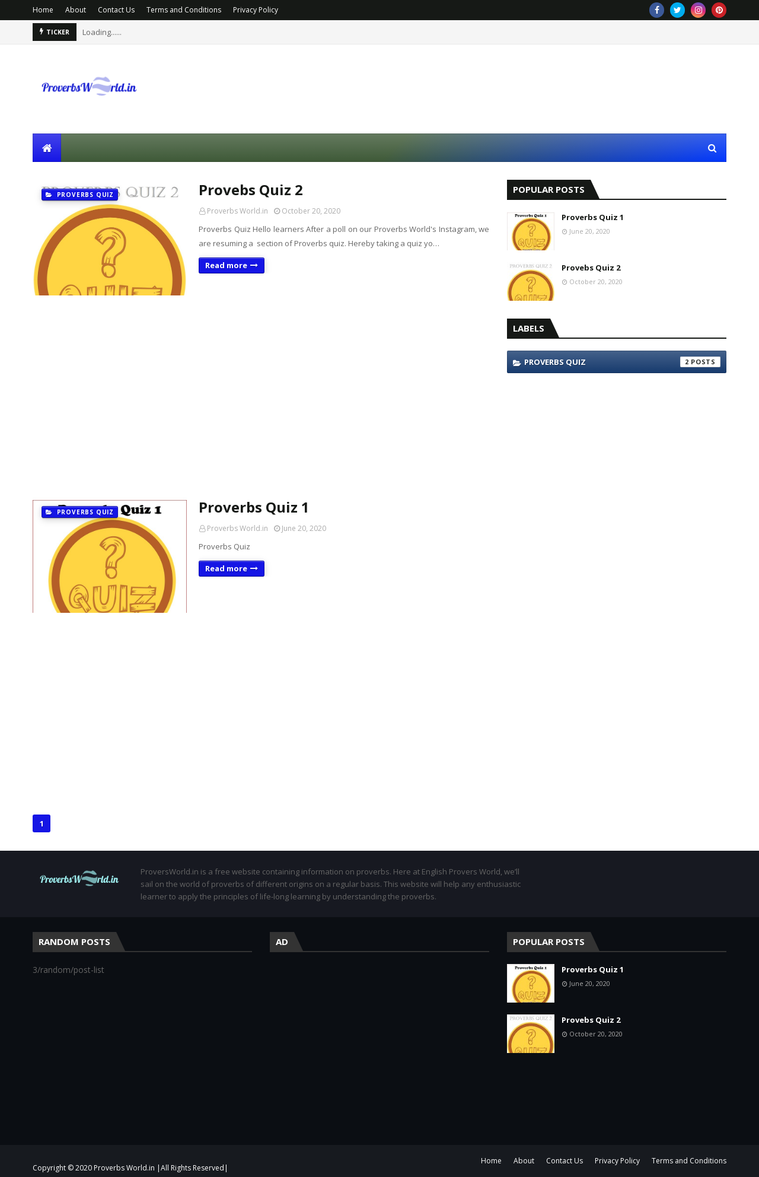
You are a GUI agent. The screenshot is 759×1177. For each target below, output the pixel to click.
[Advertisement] (261, 396)
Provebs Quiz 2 (251, 189)
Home (43, 10)
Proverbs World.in (237, 211)
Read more (226, 265)
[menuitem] (47, 147)
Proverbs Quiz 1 (254, 507)
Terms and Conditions (183, 10)
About (75, 10)
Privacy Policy (255, 10)
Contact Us (116, 10)
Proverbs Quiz (622, 362)
